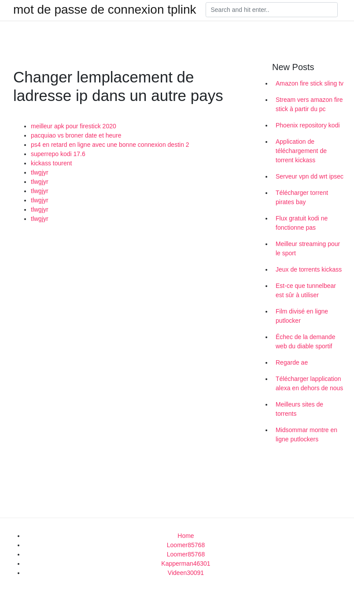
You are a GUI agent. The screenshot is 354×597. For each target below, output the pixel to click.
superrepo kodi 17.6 (58, 153)
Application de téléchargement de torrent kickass (301, 151)
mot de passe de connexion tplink (104, 9)
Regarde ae (292, 362)
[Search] (272, 9)
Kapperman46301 (185, 563)
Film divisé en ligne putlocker (302, 316)
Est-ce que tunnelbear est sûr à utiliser (306, 290)
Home (185, 535)
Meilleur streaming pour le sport (308, 248)
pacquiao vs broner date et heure (76, 135)
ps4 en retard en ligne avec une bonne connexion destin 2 (110, 144)
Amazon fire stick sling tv (309, 83)
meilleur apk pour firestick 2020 (73, 126)
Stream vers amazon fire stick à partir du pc (309, 104)
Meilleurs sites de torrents (299, 409)
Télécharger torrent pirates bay (302, 197)
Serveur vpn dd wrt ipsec (309, 176)
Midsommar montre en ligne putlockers (306, 434)
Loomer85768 (186, 544)
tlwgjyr (39, 172)
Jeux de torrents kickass (309, 269)
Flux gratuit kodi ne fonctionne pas (302, 223)
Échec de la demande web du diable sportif (305, 341)
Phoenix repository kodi (308, 125)
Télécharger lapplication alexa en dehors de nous (309, 383)
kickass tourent (51, 163)
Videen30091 (186, 572)
